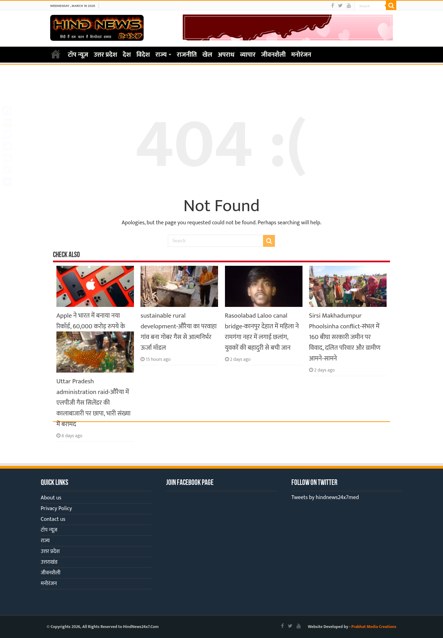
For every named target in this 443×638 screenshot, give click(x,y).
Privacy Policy (56, 508)
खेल (207, 54)
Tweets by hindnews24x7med (325, 497)
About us (51, 498)
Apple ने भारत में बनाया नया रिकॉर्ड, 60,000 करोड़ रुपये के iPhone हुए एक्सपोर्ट (90, 326)
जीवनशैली (273, 54)
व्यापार (248, 54)
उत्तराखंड (49, 562)
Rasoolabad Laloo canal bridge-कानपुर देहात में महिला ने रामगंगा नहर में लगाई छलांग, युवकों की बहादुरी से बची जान (262, 331)
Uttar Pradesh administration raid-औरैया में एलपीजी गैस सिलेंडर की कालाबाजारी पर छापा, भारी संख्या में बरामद (93, 403)
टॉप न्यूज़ (78, 54)
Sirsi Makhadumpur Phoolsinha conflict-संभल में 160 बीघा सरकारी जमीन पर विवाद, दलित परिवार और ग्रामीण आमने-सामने (344, 337)
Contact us (53, 519)
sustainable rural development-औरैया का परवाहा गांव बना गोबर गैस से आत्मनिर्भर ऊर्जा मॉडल (179, 331)
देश (127, 54)
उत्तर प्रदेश (105, 54)
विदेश (143, 54)
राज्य (161, 54)
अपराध (226, 54)
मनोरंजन (301, 54)
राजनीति (187, 54)
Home (56, 54)
